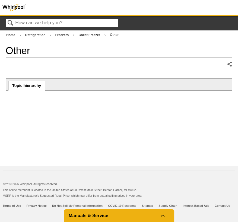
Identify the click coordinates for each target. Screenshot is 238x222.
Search (10, 23)
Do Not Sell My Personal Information (77, 205)
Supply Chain (167, 205)
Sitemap (147, 205)
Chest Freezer (89, 35)
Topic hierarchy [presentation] (26, 85)
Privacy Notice (37, 205)
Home (11, 35)
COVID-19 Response (122, 205)
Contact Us (222, 205)
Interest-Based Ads (196, 205)
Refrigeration (35, 35)
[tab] (26, 85)
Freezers (62, 35)
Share (229, 64)
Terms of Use (12, 205)
